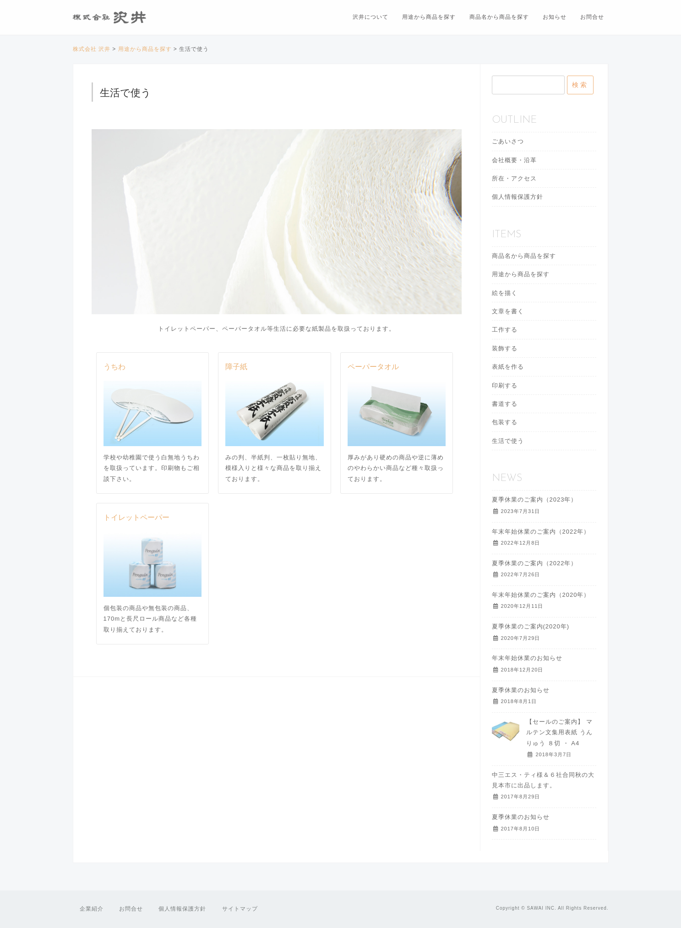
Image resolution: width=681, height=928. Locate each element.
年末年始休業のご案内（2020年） (541, 594)
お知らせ (555, 17)
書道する (505, 403)
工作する (505, 329)
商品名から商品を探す (499, 17)
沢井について (370, 17)
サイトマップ (240, 909)
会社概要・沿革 (514, 160)
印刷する (505, 385)
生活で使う (508, 440)
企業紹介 (92, 909)
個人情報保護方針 (517, 196)
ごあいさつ (508, 141)
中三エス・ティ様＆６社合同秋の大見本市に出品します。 (543, 780)
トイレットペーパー (136, 518)
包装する (505, 422)
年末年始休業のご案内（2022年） (541, 531)
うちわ (114, 367)
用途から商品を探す (429, 17)
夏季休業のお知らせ (521, 690)
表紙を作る (508, 366)
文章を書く (508, 311)
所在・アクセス (514, 178)
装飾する (505, 348)
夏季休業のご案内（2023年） (534, 499)
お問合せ (592, 17)
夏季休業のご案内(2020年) (531, 626)
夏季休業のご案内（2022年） (534, 563)
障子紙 (236, 367)
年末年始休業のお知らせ (527, 658)
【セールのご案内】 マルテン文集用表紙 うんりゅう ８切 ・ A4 (559, 732)
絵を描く (505, 292)
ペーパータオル (373, 367)
